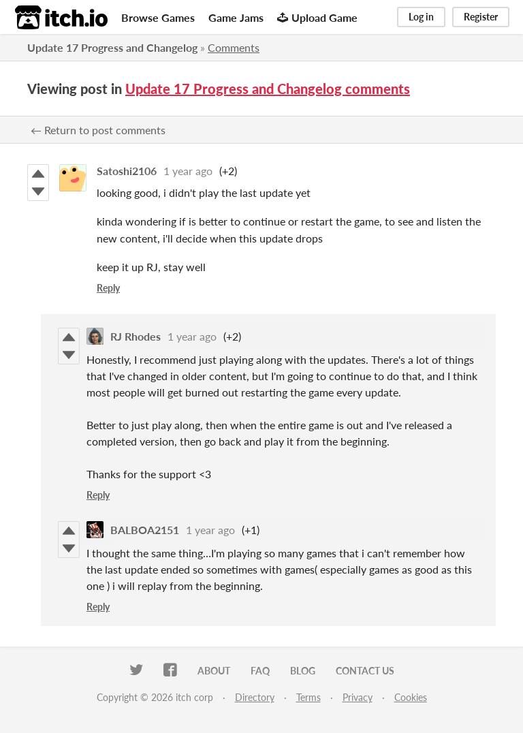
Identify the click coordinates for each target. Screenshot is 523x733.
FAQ (260, 670)
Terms (308, 697)
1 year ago (187, 170)
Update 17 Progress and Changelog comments (267, 88)
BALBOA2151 (144, 529)
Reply (108, 288)
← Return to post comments (98, 129)
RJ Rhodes (135, 336)
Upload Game (317, 17)
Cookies (410, 697)
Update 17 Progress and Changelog (112, 47)
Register (481, 16)
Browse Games (158, 17)
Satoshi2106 (127, 170)
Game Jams (236, 17)
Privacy (358, 697)
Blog (302, 670)
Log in (421, 16)
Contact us (365, 670)
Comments (233, 47)
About (213, 670)
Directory (254, 697)
